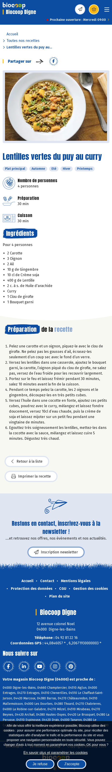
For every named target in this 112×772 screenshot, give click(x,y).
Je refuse (40, 764)
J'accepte (71, 764)
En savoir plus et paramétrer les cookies (55, 753)
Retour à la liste (26, 461)
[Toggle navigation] (106, 11)
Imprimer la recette (31, 476)
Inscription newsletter (56, 552)
